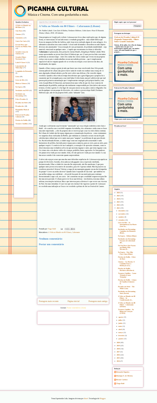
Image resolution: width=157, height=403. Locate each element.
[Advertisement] (92, 317)
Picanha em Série (21, 103)
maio (120, 326)
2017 (118, 352)
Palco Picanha (20, 99)
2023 (118, 202)
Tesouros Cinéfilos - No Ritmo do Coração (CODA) (126, 311)
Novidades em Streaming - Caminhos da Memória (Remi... (127, 231)
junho (120, 323)
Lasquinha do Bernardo (23, 71)
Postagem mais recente (49, 301)
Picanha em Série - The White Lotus (126, 287)
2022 (118, 205)
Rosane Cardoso (122, 380)
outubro (121, 217)
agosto (121, 317)
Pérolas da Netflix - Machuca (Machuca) (126, 269)
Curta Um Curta (21, 41)
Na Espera (18, 87)
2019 (118, 345)
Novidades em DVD (22, 90)
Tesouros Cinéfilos (21, 124)
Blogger (103, 398)
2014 (118, 361)
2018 (118, 349)
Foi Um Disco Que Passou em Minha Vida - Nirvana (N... (127, 247)
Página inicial (73, 301)
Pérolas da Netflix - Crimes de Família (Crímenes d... (127, 282)
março (120, 332)
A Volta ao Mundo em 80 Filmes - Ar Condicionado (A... (126, 298)
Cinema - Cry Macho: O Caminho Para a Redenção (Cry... (126, 263)
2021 (118, 208)
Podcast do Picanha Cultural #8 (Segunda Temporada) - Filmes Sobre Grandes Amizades (126, 39)
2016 (118, 355)
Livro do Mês (20, 80)
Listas (17, 76)
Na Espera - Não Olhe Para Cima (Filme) (125, 253)
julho (120, 320)
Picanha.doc (19, 106)
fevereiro (121, 335)
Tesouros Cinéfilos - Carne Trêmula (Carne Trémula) (127, 275)
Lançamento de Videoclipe (20, 67)
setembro (121, 220)
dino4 (86, 398)
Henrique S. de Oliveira (124, 376)
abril (120, 329)
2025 (118, 196)
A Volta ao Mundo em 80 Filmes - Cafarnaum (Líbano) (126, 304)
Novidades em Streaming (20, 95)
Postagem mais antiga (98, 301)
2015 (118, 358)
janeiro (121, 339)
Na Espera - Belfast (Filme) (127, 236)
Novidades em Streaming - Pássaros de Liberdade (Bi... (127, 240)
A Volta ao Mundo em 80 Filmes (59, 232)
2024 (118, 199)
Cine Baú (18, 31)
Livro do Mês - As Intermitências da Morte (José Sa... (127, 224)
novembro (122, 214)
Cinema (18, 34)
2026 (118, 192)
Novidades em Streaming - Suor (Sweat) (127, 292)
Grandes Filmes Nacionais (20, 58)
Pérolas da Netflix (21, 120)
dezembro (122, 211)
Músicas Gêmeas (21, 83)
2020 (118, 342)
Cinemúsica (19, 38)
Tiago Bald (120, 383)
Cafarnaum (76, 232)
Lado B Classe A (21, 62)
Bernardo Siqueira (122, 372)
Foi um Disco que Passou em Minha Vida (23, 45)
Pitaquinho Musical (22, 109)
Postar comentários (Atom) (76, 308)
